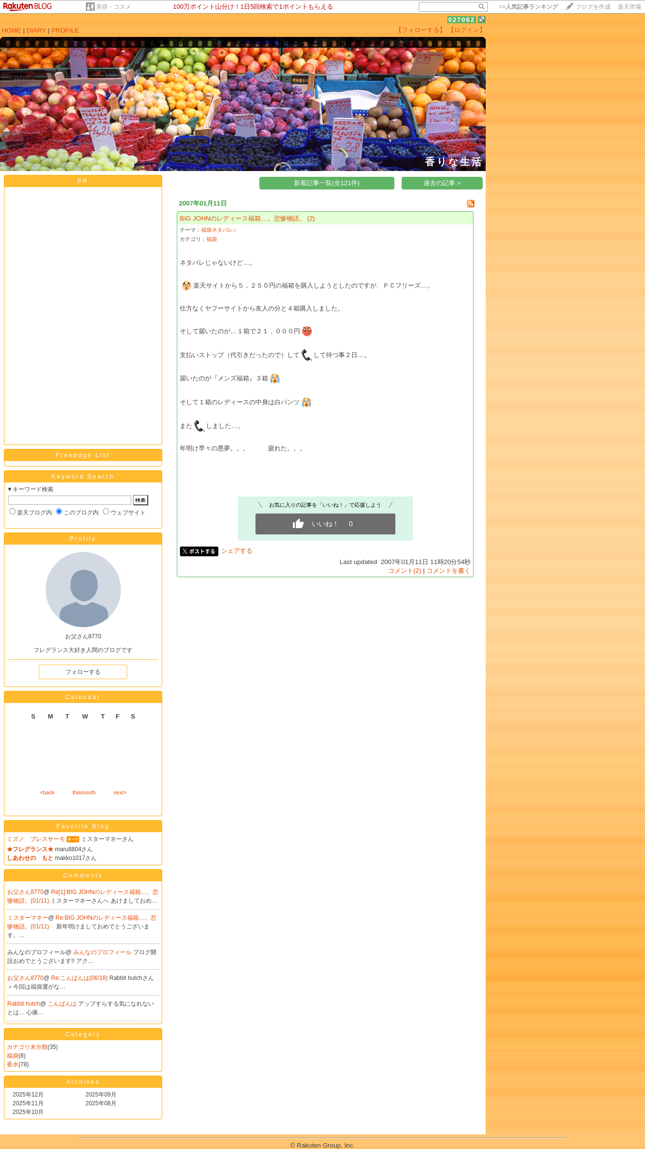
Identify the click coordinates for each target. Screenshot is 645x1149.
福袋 (12, 1055)
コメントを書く (448, 570)
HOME (11, 30)
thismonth (84, 792)
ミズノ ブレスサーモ (36, 839)
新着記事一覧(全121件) (326, 183)
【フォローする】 (420, 30)
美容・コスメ (113, 6)
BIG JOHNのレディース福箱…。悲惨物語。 (242, 218)
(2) (311, 218)
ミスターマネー (27, 917)
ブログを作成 (593, 6)
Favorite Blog (83, 826)
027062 (461, 19)
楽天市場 (629, 6)
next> (120, 792)
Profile (82, 538)
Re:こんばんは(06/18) (80, 978)
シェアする (237, 550)
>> (528, 6)
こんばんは (63, 1003)
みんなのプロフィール (103, 952)
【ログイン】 (467, 30)
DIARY (36, 30)
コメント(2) (404, 570)
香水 (12, 1064)
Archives (83, 1082)
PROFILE (65, 30)
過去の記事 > (442, 183)
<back (47, 792)
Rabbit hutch (23, 1003)
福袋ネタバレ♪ (218, 230)
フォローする (83, 672)
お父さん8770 (25, 892)
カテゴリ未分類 (27, 1047)
